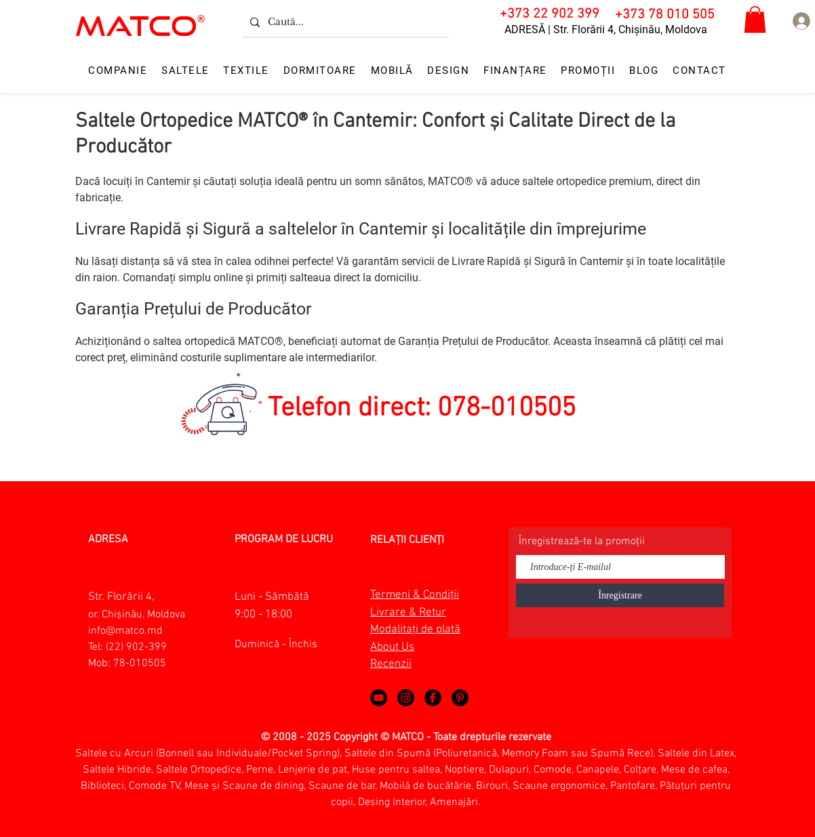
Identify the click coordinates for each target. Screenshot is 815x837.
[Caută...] (344, 22)
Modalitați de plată (415, 629)
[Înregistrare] (620, 595)
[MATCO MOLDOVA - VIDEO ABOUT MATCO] (378, 697)
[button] (755, 19)
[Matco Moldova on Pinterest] (460, 697)
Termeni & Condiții (414, 595)
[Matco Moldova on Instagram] (405, 697)
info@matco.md (125, 631)
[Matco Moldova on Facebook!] (432, 697)
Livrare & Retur (408, 612)
